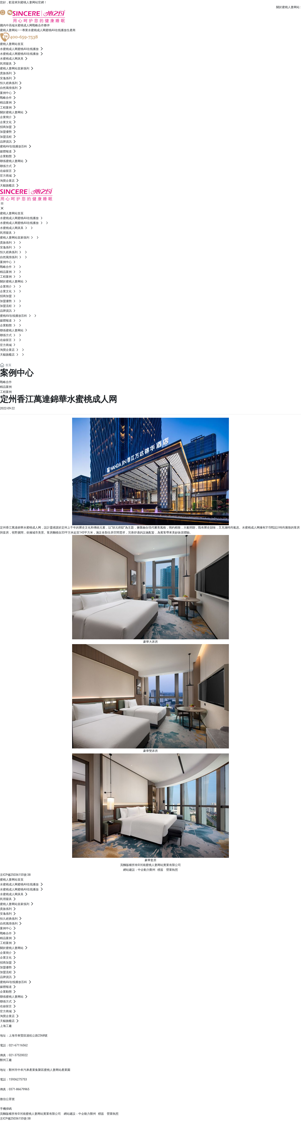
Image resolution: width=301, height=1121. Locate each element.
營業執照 (172, 869)
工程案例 (6, 391)
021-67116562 (18, 1045)
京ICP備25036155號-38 (15, 874)
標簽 (160, 869)
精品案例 (6, 386)
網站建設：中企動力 (77, 1113)
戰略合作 (6, 382)
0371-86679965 (19, 1089)
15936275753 (18, 1079)
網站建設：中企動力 (136, 869)
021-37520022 (18, 1055)
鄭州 (152, 869)
